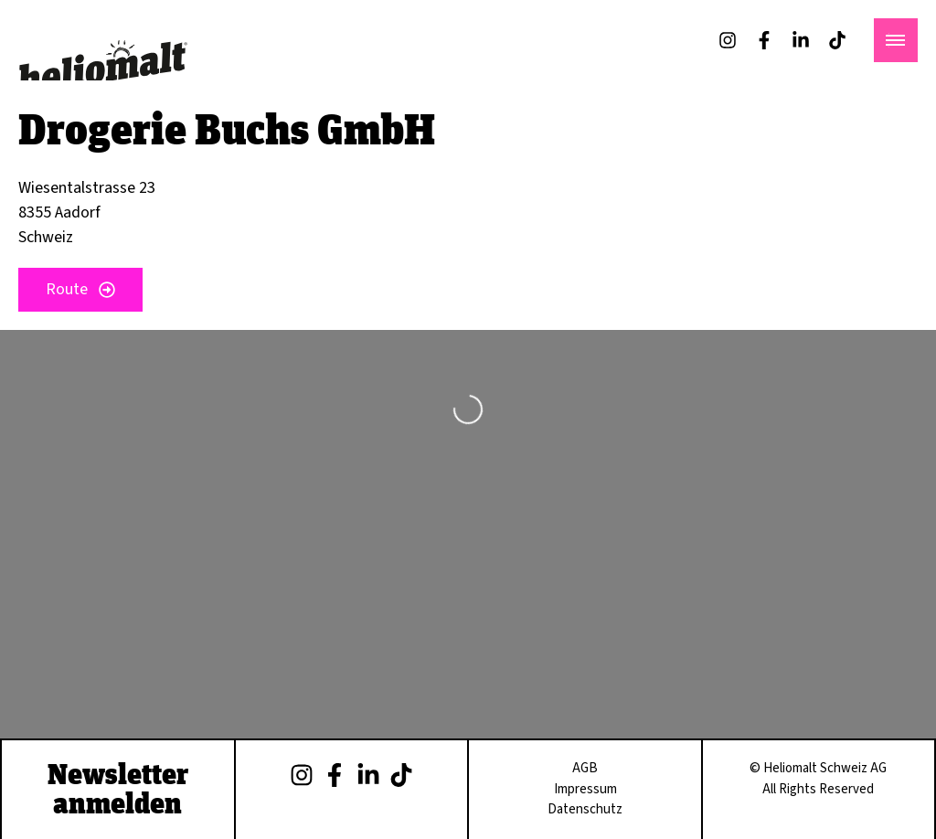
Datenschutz (585, 809)
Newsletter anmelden (118, 788)
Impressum (585, 789)
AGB (585, 768)
